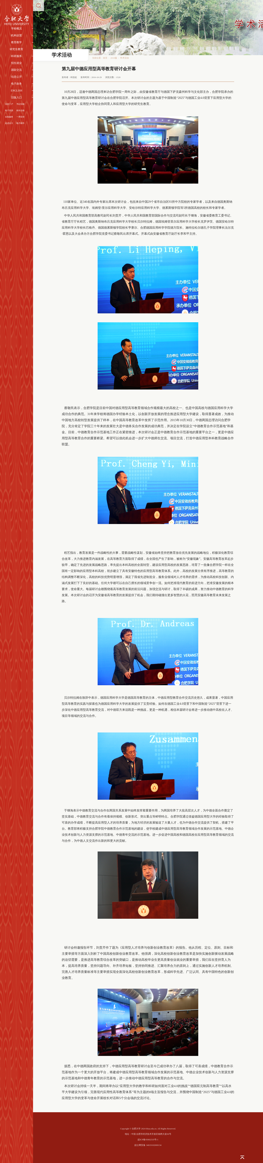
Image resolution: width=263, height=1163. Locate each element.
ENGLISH (16, 90)
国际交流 (16, 69)
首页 (105, 58)
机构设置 (16, 35)
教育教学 (16, 42)
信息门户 (9, 104)
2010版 (114, 58)
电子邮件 (20, 123)
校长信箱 (20, 110)
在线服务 (9, 117)
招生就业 (16, 63)
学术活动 (124, 58)
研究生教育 (16, 49)
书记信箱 (20, 104)
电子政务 (16, 83)
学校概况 (16, 28)
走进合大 (9, 123)
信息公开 (16, 76)
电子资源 (9, 110)
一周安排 (20, 117)
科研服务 (16, 56)
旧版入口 (16, 97)
